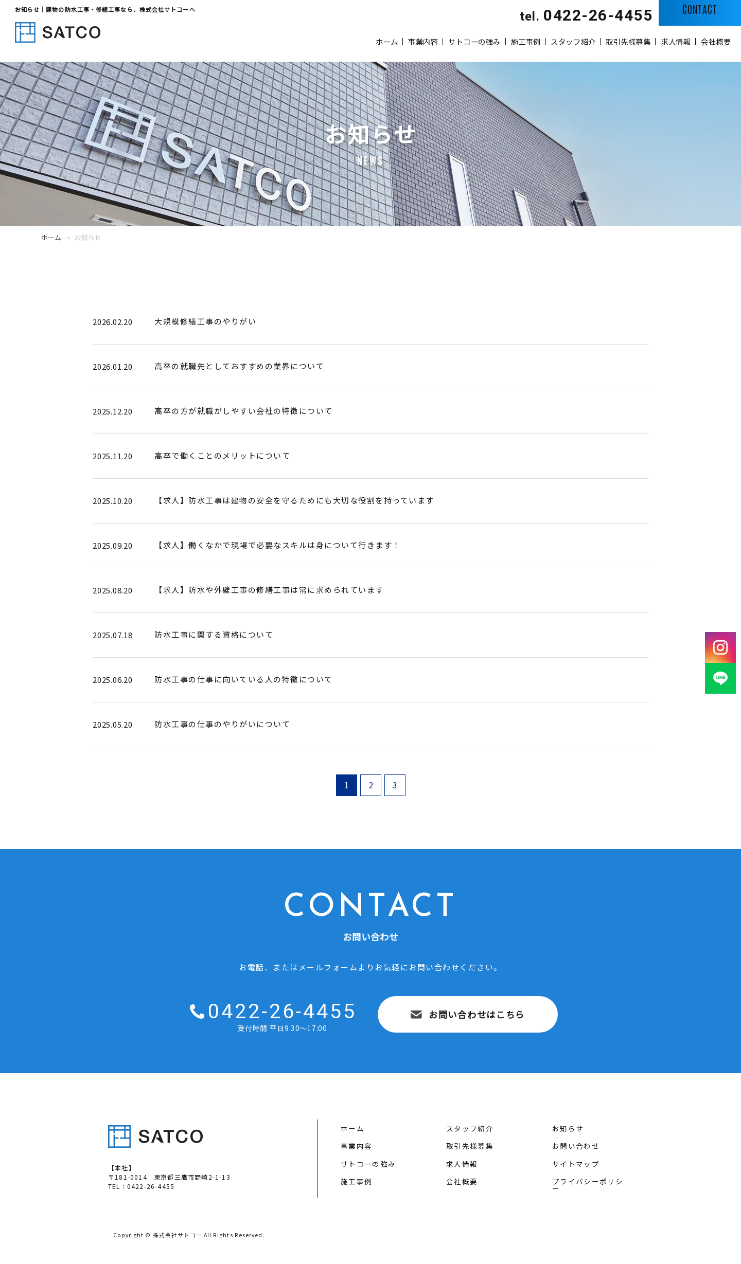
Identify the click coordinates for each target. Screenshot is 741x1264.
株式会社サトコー (177, 1235)
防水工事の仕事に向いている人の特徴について (243, 679)
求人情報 (651, 41)
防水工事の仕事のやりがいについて (222, 724)
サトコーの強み (382, 41)
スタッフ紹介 (515, 41)
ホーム (262, 41)
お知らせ (568, 1128)
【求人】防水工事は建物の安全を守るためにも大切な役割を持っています (294, 500)
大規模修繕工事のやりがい (205, 321)
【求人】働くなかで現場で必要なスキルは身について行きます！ (277, 545)
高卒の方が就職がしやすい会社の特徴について (243, 410)
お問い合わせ (575, 1146)
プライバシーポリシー (587, 1185)
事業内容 (314, 41)
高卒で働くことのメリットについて (222, 455)
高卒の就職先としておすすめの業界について (239, 366)
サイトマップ (575, 1164)
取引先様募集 (587, 41)
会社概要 (708, 41)
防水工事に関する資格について (213, 634)
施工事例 (451, 41)
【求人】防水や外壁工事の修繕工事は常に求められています (269, 589)
